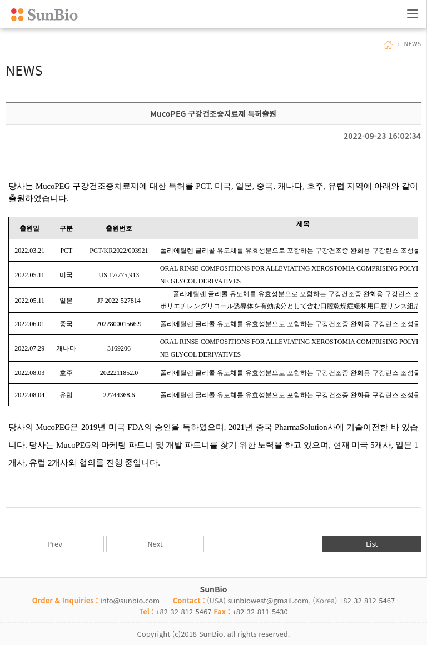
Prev (54, 543)
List (372, 543)
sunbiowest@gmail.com (268, 600)
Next (154, 543)
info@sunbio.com (130, 600)
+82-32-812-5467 (367, 600)
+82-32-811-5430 (260, 611)
